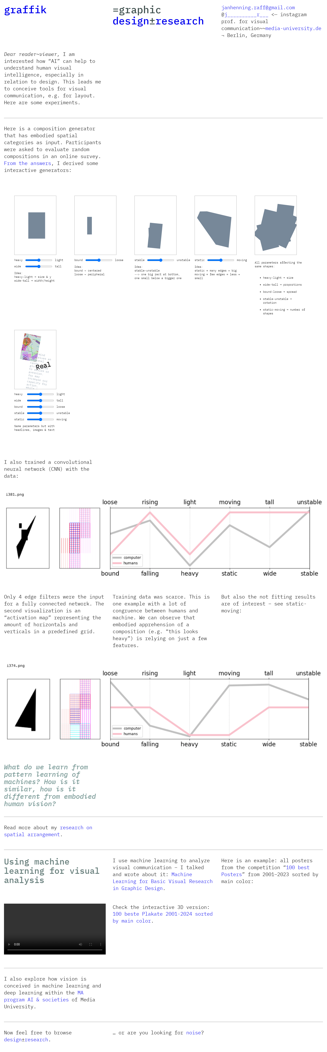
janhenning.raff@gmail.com (258, 7)
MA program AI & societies (43, 996)
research (179, 20)
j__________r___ (246, 14)
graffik (25, 9)
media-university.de (293, 28)
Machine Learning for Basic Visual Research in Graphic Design (163, 881)
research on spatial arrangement (48, 831)
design (131, 20)
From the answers (27, 163)
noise (193, 1032)
